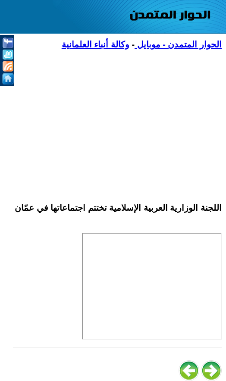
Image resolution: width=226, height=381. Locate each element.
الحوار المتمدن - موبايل (178, 44)
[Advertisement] (117, 121)
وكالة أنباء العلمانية (95, 44)
